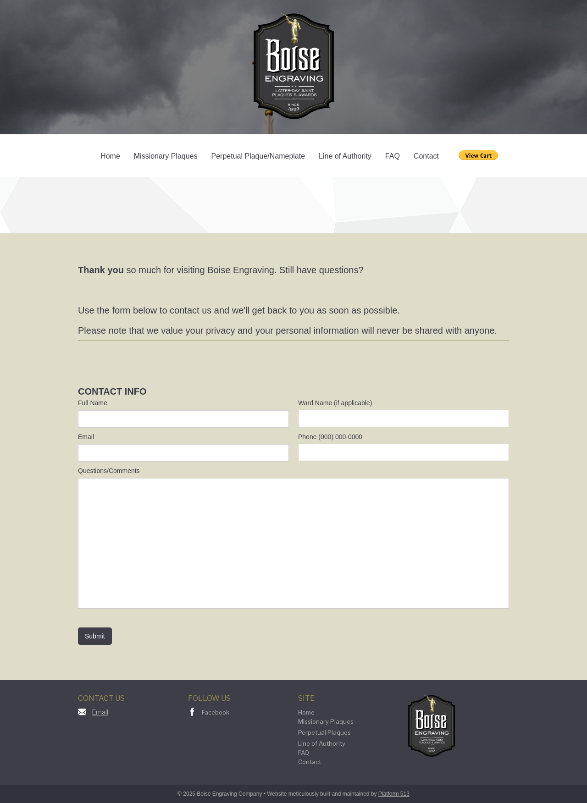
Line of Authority (345, 156)
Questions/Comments (109, 470)
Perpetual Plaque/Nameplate (258, 156)
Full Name (92, 403)
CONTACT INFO (112, 391)
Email (86, 436)
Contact (426, 156)
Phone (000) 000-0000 (330, 436)
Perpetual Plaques (324, 732)
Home (110, 156)
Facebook (215, 712)
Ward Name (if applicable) (335, 403)
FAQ (392, 156)
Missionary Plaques (166, 156)
